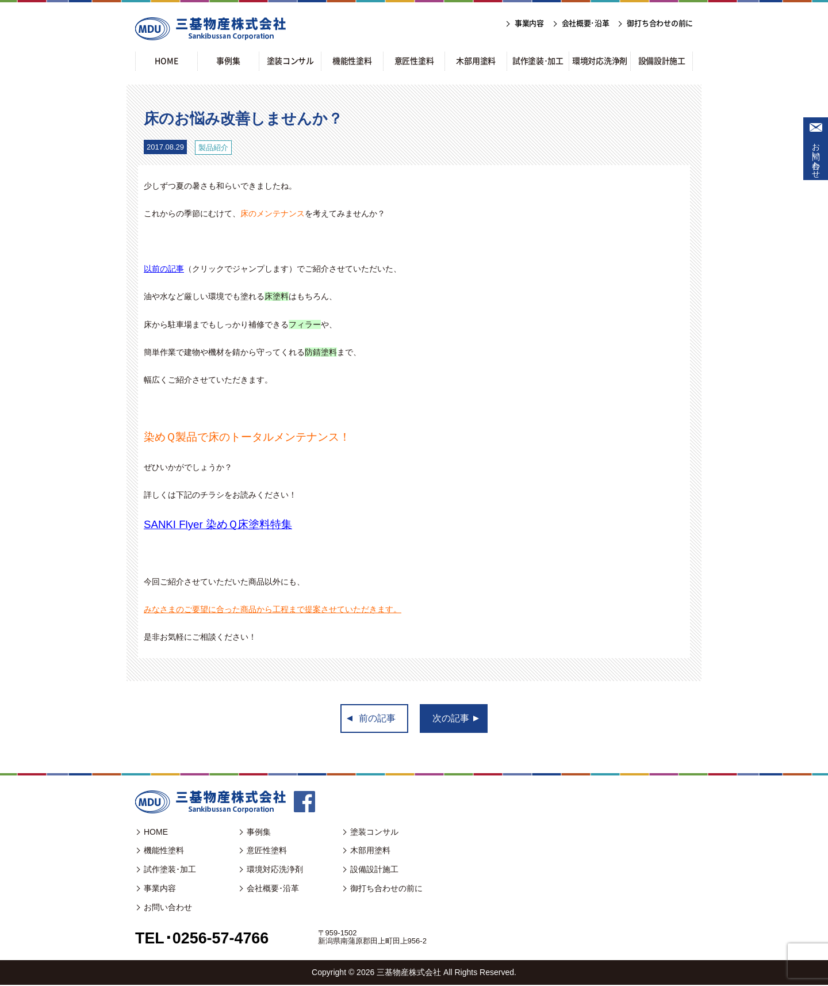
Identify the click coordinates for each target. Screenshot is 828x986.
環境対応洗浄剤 (275, 870)
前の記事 (377, 719)
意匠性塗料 (267, 851)
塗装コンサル (374, 832)
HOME (156, 832)
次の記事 (450, 719)
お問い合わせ (816, 155)
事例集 (259, 832)
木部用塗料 (370, 851)
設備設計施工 (374, 870)
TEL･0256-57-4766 (204, 939)
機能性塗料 (164, 851)
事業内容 (160, 889)
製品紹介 (213, 147)
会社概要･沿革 (273, 889)
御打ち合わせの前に (386, 889)
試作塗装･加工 (170, 870)
